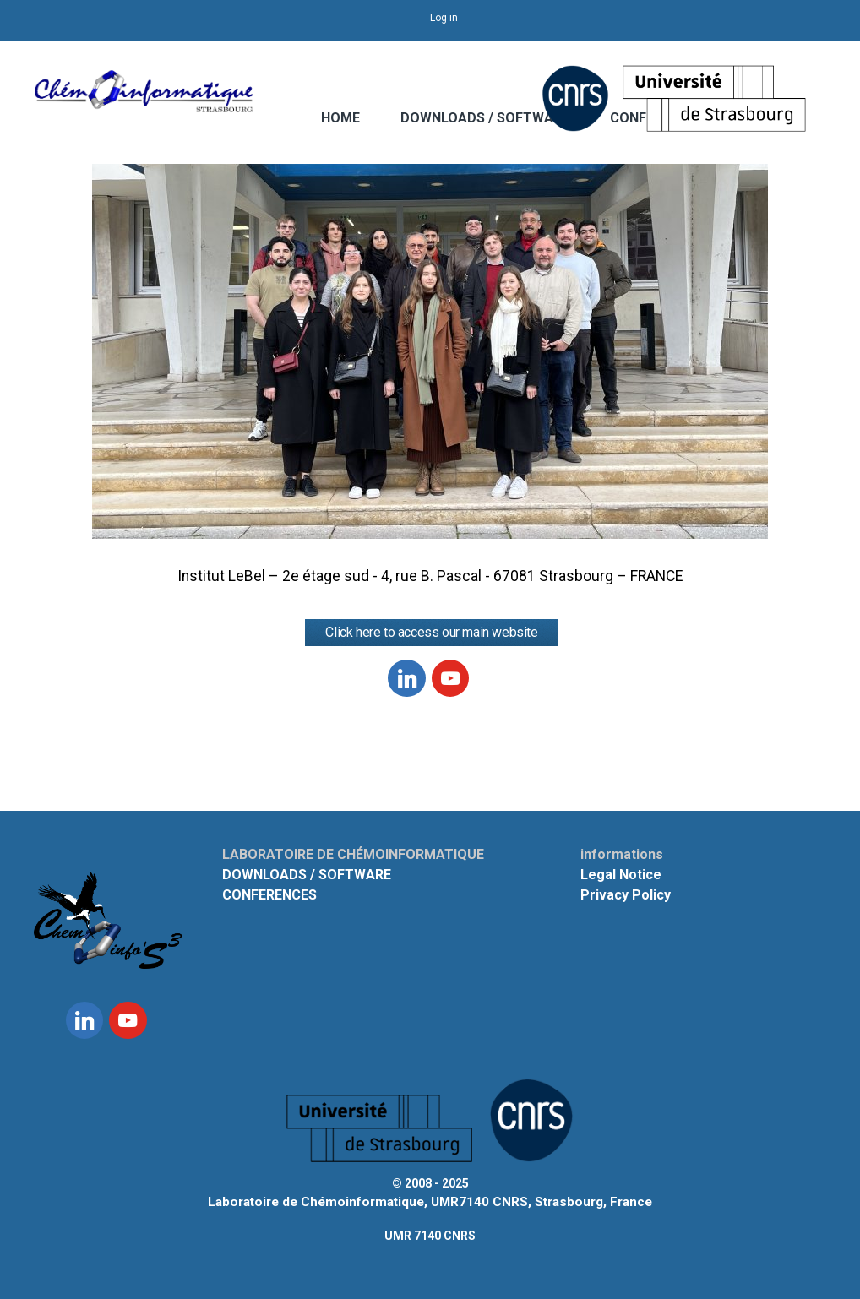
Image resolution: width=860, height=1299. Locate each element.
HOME (340, 118)
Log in (444, 18)
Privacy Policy (625, 895)
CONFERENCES (269, 895)
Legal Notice (620, 875)
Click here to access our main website (431, 632)
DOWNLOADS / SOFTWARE (484, 118)
